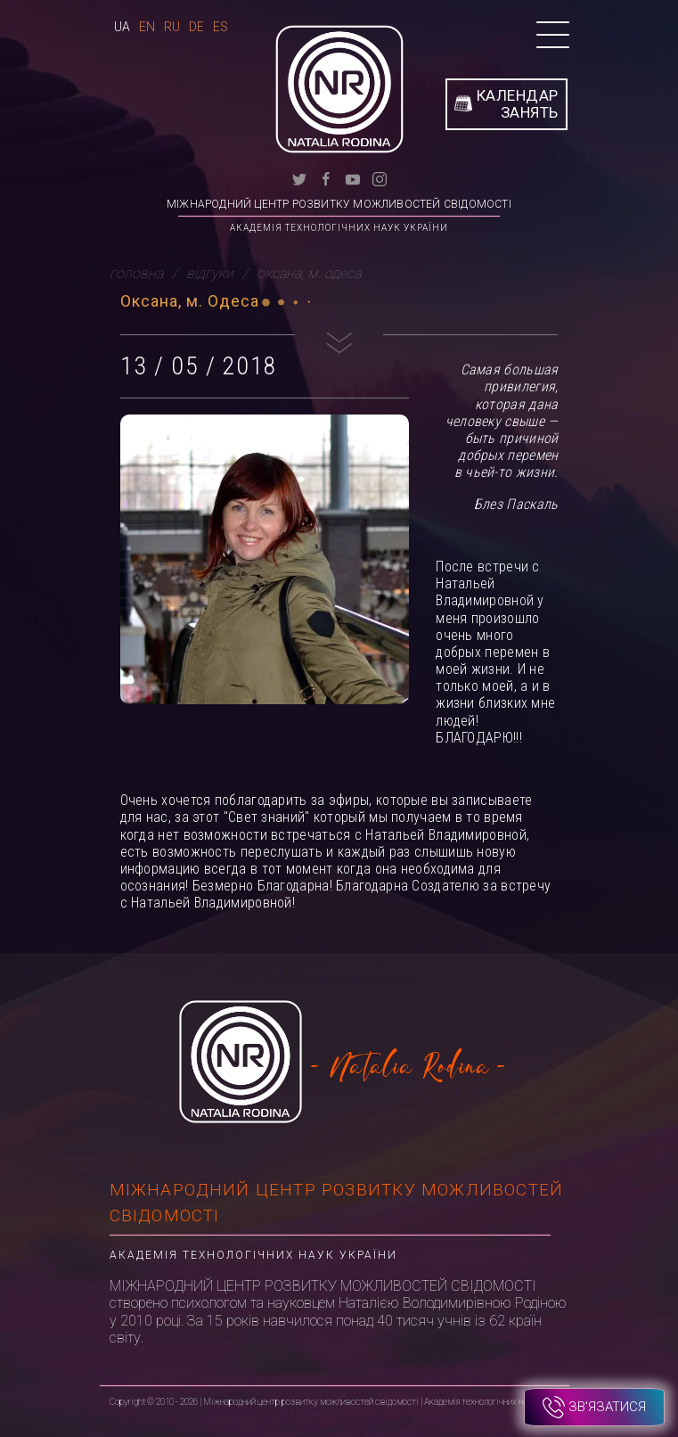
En (147, 27)
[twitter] (299, 177)
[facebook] (326, 177)
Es (220, 27)
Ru (172, 27)
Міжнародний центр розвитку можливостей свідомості (339, 204)
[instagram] (380, 177)
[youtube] (353, 177)
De (196, 27)
